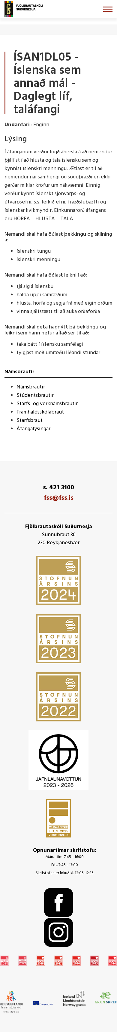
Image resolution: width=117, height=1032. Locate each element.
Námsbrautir (30, 387)
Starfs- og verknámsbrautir (47, 403)
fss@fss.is (59, 498)
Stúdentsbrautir (35, 395)
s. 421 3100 (58, 487)
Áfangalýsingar (33, 429)
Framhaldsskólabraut (40, 412)
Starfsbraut (29, 420)
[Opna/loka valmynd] (108, 9)
